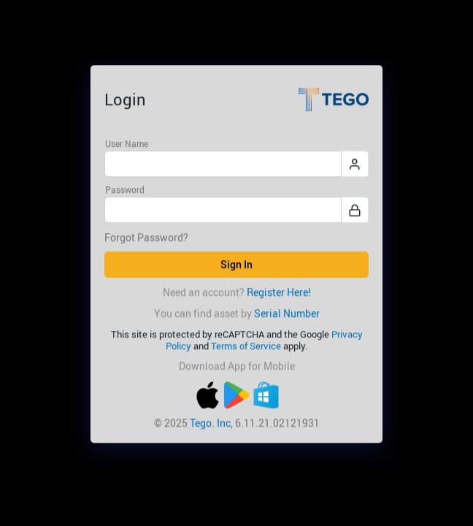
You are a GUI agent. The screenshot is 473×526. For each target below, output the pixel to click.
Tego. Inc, (211, 423)
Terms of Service (246, 346)
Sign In (236, 265)
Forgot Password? (146, 238)
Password (125, 190)
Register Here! (279, 292)
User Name (126, 143)
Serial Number (287, 313)
